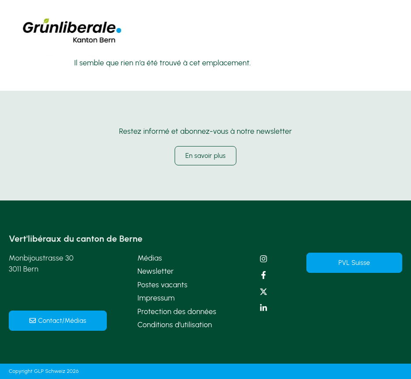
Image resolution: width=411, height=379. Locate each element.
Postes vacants (162, 284)
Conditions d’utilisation (174, 324)
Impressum (156, 297)
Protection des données (176, 311)
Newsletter (155, 271)
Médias (149, 258)
